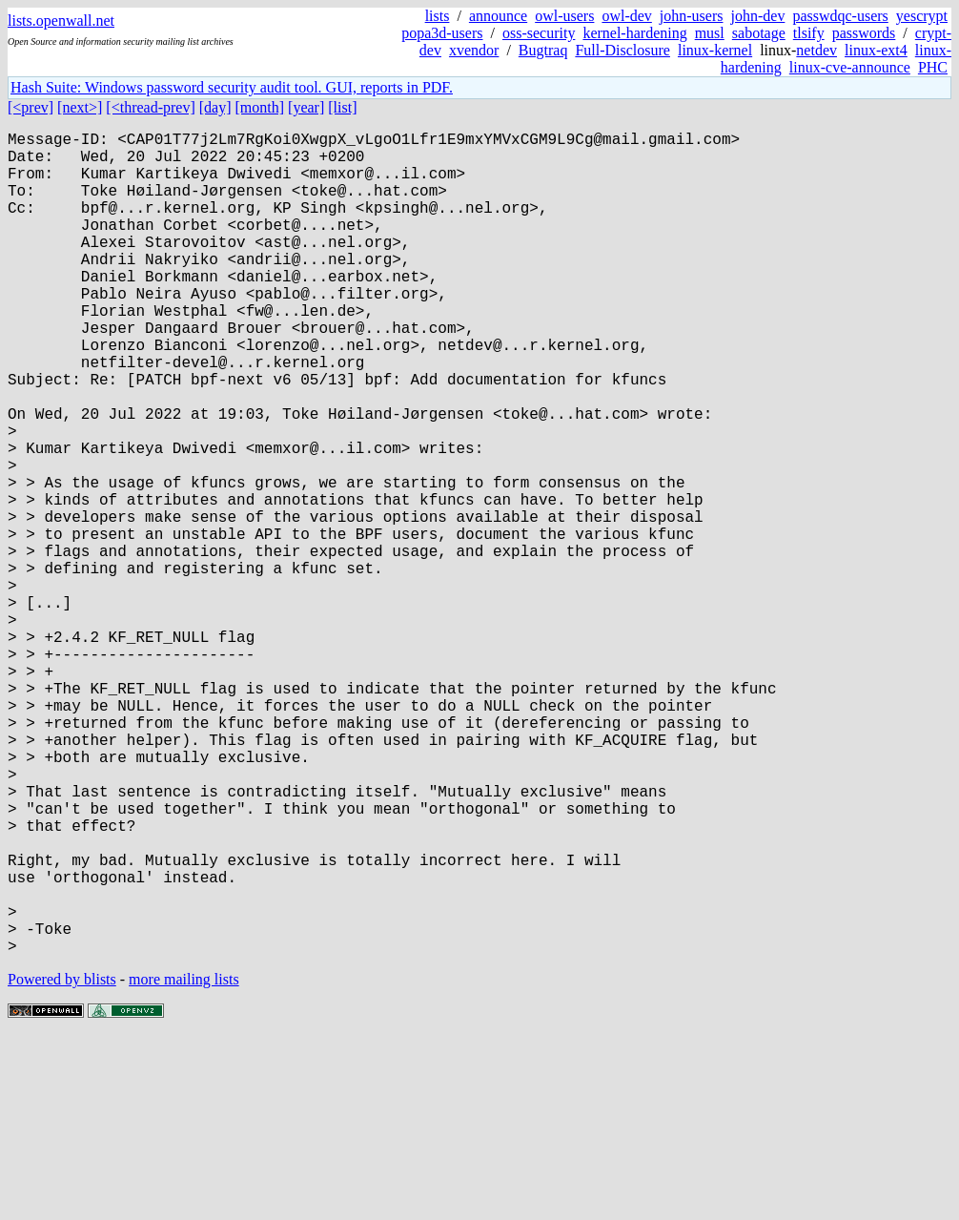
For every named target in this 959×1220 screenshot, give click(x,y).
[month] (260, 107)
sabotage (759, 33)
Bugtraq (543, 50)
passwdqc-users (840, 16)
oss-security (538, 33)
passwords (864, 33)
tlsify (809, 33)
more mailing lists (184, 1162)
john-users (692, 16)
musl (709, 33)
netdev (816, 50)
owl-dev (626, 16)
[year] (306, 107)
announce (498, 16)
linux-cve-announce (849, 67)
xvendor (474, 50)
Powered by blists (62, 1162)
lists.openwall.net (61, 20)
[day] (215, 107)
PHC (933, 67)
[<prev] (30, 107)
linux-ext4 (876, 50)
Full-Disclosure (622, 50)
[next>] (79, 107)
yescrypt (922, 16)
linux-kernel (715, 50)
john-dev (758, 16)
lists (437, 16)
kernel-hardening (634, 33)
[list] (342, 107)
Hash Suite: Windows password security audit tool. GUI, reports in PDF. (231, 87)
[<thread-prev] (150, 107)
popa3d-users (441, 33)
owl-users (564, 16)
